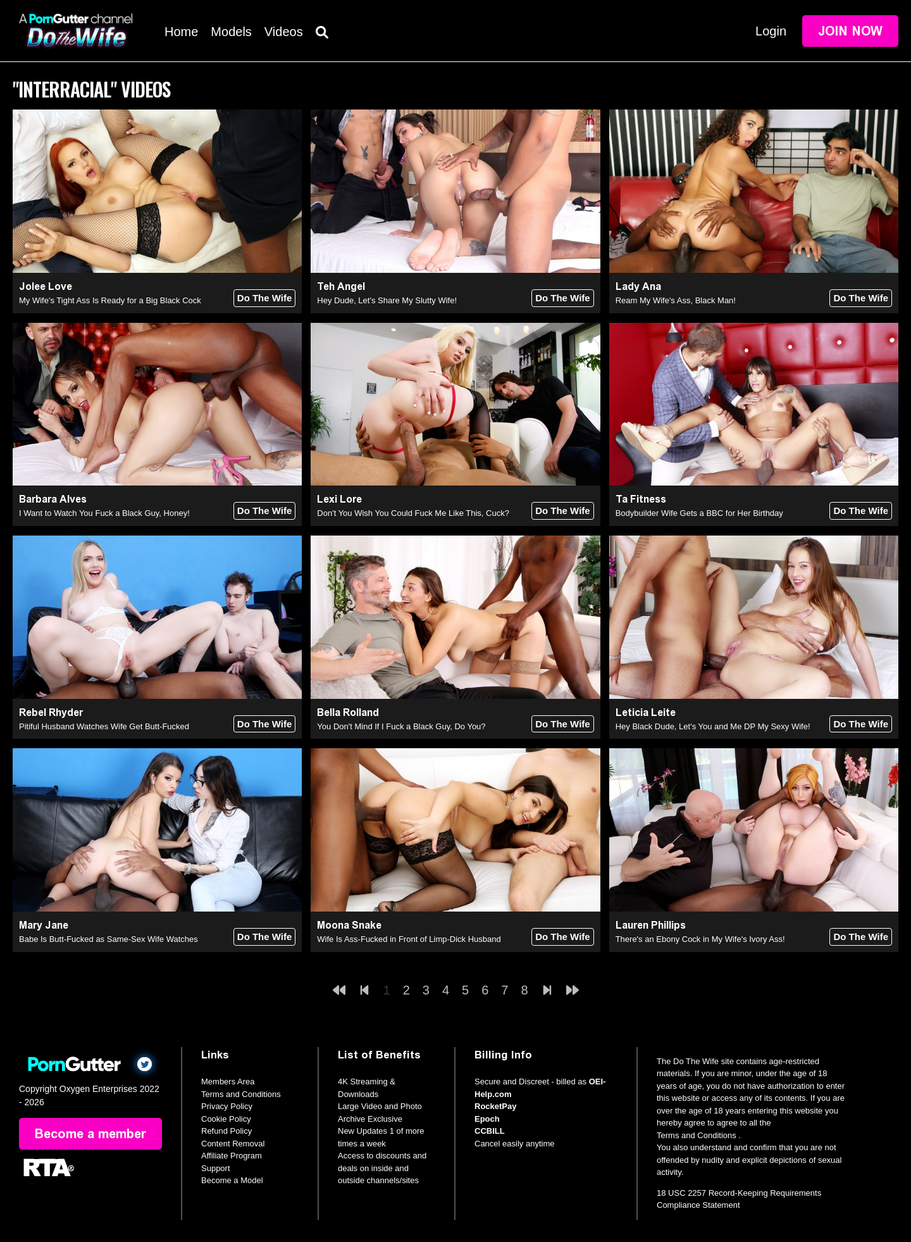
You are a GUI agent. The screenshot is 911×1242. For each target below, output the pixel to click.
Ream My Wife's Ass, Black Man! (676, 300)
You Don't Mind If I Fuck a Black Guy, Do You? (401, 726)
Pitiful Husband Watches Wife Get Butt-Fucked (104, 726)
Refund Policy (226, 1131)
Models (231, 32)
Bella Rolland (348, 712)
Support (215, 1168)
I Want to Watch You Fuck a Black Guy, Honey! (104, 513)
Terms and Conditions (241, 1094)
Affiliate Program (231, 1155)
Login (770, 31)
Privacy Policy (226, 1106)
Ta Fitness (641, 499)
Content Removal (232, 1143)
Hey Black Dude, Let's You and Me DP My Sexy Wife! (713, 726)
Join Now (850, 31)
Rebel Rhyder (51, 712)
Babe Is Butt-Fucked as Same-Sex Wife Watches (108, 939)
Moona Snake (349, 925)
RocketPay (495, 1106)
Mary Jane (43, 925)
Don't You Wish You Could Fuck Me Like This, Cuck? (413, 513)
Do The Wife (264, 297)
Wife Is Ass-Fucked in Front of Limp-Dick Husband (408, 939)
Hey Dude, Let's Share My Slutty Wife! (387, 300)
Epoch (487, 1119)
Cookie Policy (226, 1119)
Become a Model (232, 1180)
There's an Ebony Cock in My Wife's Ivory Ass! (700, 939)
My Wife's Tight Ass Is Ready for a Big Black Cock (110, 300)
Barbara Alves (53, 499)
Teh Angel (341, 286)
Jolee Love (45, 286)
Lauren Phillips (651, 925)
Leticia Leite (646, 712)
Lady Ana (638, 286)
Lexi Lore (339, 499)
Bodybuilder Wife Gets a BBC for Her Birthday (699, 513)
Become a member (90, 1133)
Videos (283, 32)
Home (181, 32)
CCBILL (489, 1131)
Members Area (228, 1081)
